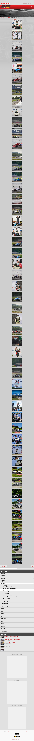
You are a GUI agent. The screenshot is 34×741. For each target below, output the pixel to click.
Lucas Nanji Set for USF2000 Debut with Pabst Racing (11, 645)
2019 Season (17, 608)
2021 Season (17, 581)
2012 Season (17, 626)
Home (1, 17)
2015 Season (17, 616)
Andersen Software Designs (26, 731)
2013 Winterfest (17, 621)
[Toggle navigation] (31, 7)
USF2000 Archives (17, 631)
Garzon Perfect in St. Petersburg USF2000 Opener (10, 642)
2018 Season (17, 610)
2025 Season (17, 575)
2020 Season (8, 17)
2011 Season (17, 628)
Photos (4, 17)
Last (5, 566)
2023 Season (17, 578)
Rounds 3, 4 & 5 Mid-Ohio (15, 17)
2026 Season (17, 573)
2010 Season (17, 630)
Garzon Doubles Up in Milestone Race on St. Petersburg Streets (12, 639)
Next (32, 566)
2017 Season (17, 611)
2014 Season (17, 620)
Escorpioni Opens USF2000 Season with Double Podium (11, 636)
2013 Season (17, 623)
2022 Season (17, 580)
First (2, 566)
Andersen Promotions (9, 731)
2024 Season (17, 576)
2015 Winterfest (17, 615)
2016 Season (17, 613)
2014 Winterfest (17, 618)
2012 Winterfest (17, 625)
